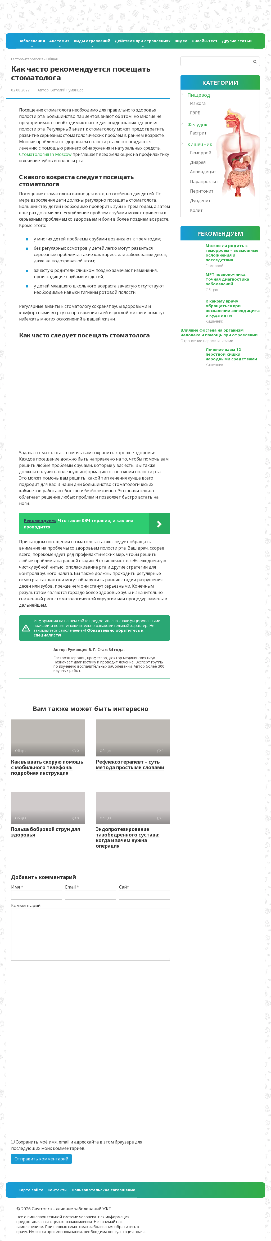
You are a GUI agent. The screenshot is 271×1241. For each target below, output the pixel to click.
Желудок (197, 124)
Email (72, 887)
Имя (17, 887)
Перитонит (202, 191)
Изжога (198, 103)
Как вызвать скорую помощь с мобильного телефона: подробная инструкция (47, 767)
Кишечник (199, 144)
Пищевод (198, 95)
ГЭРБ (195, 113)
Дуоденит (200, 200)
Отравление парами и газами (206, 340)
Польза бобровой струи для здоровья (45, 832)
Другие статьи (237, 40)
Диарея (198, 162)
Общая (212, 289)
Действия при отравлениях (142, 40)
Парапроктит (204, 181)
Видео (181, 40)
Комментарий (25, 905)
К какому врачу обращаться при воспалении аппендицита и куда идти (233, 308)
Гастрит (198, 133)
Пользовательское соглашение (103, 1189)
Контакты (57, 1189)
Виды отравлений (92, 40)
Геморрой (200, 153)
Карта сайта (31, 1189)
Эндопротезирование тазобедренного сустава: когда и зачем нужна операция (128, 837)
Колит (196, 210)
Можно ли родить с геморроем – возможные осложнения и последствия (232, 252)
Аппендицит (203, 172)
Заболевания (32, 40)
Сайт (124, 887)
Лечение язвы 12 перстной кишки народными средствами (231, 354)
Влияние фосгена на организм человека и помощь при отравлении (219, 332)
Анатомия (59, 40)
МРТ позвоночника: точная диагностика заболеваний (227, 279)
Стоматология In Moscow (45, 154)
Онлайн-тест (205, 40)
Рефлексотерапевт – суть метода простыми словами (130, 764)
